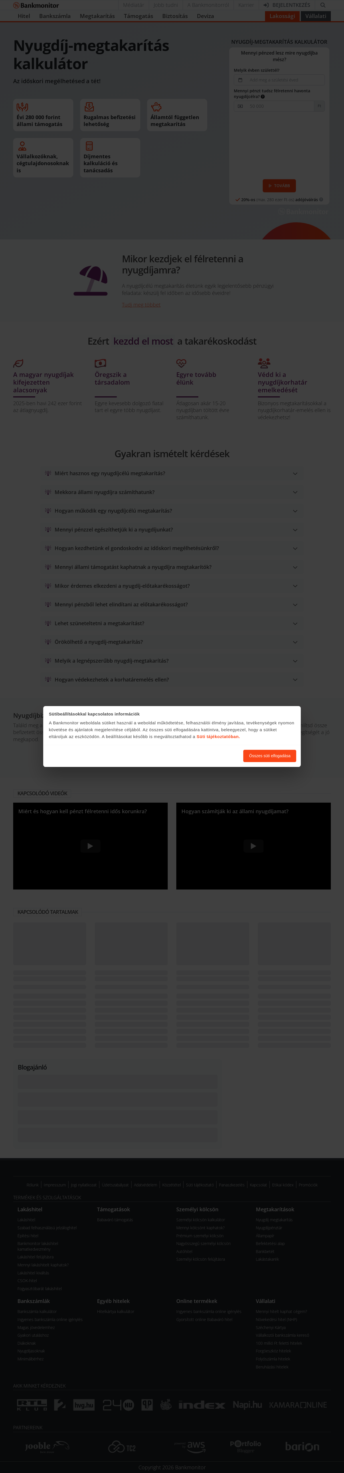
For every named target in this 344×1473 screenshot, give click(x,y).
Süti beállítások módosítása (207, 756)
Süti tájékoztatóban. (218, 736)
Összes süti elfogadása (269, 756)
